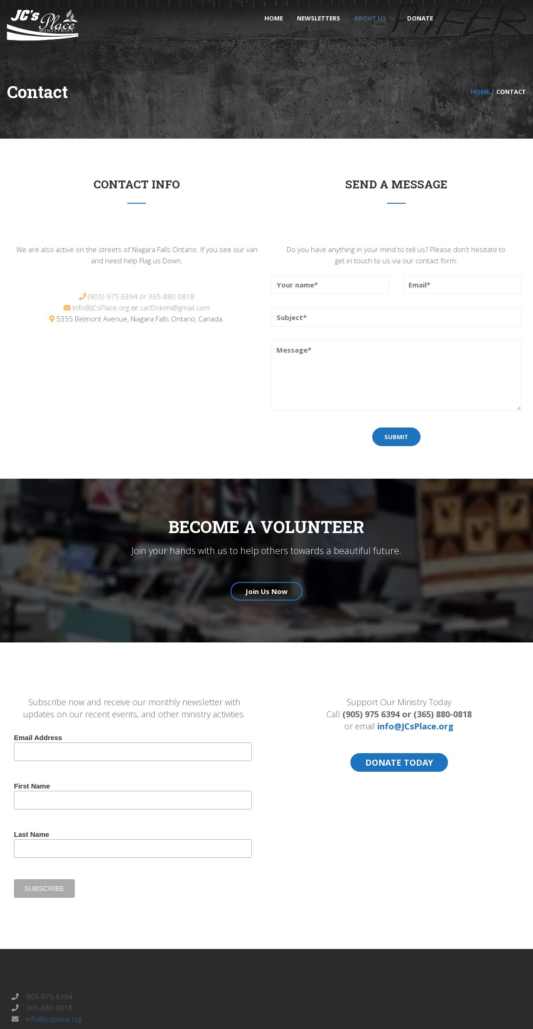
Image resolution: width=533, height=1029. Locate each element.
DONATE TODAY (399, 762)
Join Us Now (266, 591)
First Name (32, 785)
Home (480, 91)
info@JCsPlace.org (415, 726)
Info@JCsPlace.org (100, 307)
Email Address (38, 737)
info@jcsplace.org (53, 1018)
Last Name (31, 834)
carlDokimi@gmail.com (175, 307)
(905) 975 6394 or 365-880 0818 (141, 296)
